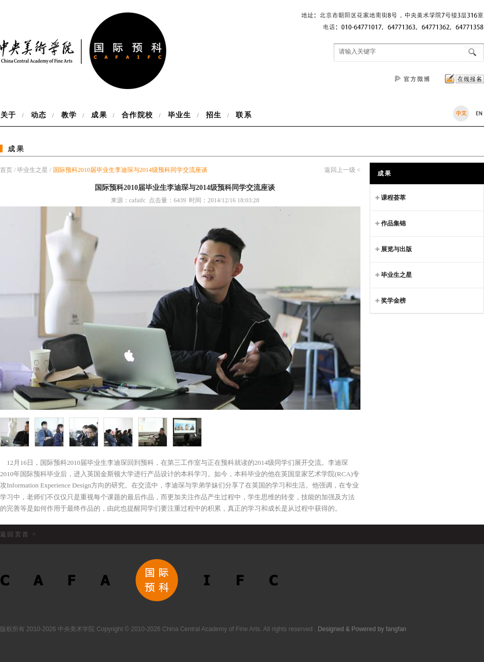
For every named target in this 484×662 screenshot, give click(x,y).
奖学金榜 (390, 298)
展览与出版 (393, 247)
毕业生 (180, 115)
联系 (241, 115)
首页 (7, 169)
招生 (214, 115)
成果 (99, 115)
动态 (38, 115)
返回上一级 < (342, 169)
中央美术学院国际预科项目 (83, 50)
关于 (11, 115)
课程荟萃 (390, 195)
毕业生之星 (32, 169)
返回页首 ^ (18, 534)
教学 (69, 115)
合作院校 (137, 115)
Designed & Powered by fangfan (362, 629)
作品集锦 (390, 221)
